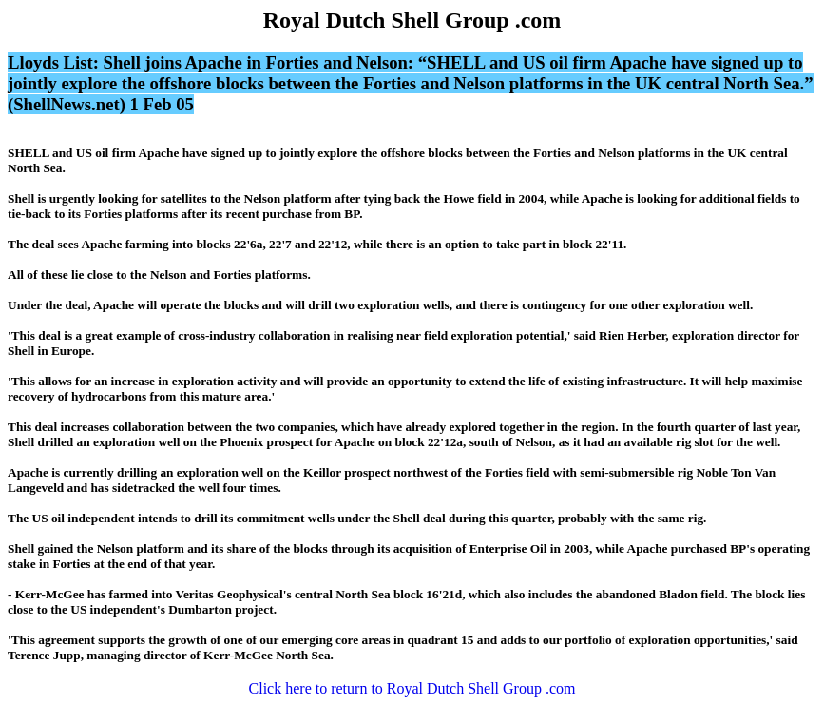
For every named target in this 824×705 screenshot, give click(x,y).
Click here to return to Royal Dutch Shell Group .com (412, 688)
